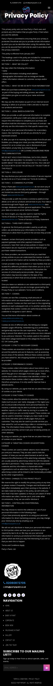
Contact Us (10, 640)
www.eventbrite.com (15, 195)
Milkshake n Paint (12, 630)
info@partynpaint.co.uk (32, 3)
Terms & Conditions (20, 679)
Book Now (9, 625)
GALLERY (8, 635)
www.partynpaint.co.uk (41, 89)
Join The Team (11, 645)
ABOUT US (9, 611)
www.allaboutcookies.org (13, 318)
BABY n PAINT (10, 616)
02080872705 (15, 3)
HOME (7, 606)
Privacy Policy (34, 679)
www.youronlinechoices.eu (13, 321)
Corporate (9, 620)
